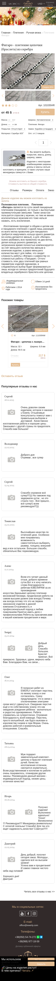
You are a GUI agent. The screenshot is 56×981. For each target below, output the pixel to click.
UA (10, 4)
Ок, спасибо (41, 960)
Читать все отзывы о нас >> (39, 891)
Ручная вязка (33, 32)
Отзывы (14, 190)
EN (14, 4)
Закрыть (41, 964)
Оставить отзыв (12, 376)
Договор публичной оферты (28, 946)
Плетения (18, 32)
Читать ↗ (27, 970)
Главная (5, 32)
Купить (15, 364)
